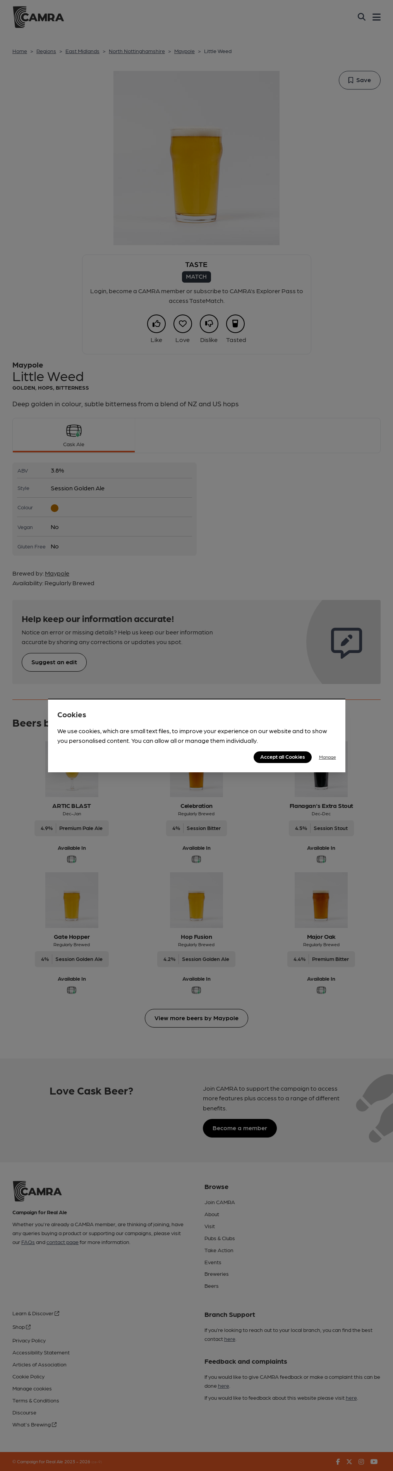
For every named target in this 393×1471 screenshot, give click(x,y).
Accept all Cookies (282, 756)
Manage (327, 757)
